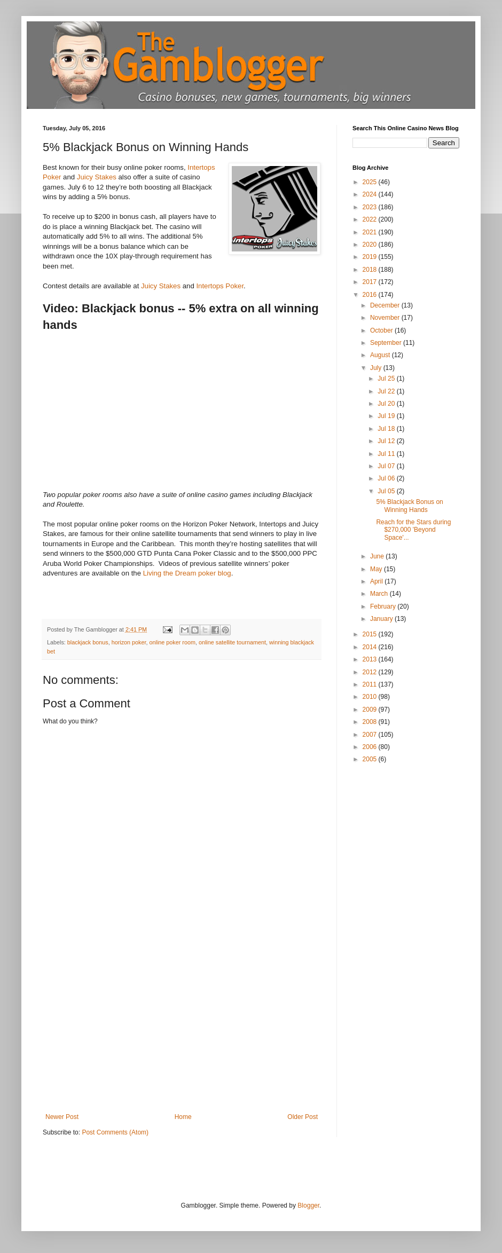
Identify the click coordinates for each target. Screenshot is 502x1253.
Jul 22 (387, 391)
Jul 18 (387, 428)
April (377, 581)
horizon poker (129, 642)
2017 (371, 282)
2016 (371, 294)
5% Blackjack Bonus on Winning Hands (409, 505)
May (377, 569)
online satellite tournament (232, 642)
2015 (371, 634)
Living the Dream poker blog (187, 573)
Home (183, 1117)
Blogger (308, 1205)
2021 (371, 232)
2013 (371, 659)
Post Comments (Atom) (115, 1132)
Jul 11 (387, 454)
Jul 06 (387, 478)
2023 (371, 207)
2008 (371, 722)
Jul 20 (387, 403)
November (386, 317)
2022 (371, 219)
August (381, 355)
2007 (371, 734)
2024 (371, 194)
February (383, 606)
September (386, 342)
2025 (371, 182)
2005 (371, 759)
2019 (371, 257)
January (382, 618)
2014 (371, 647)
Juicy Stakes (96, 177)
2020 (371, 244)
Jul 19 (387, 416)
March (380, 593)
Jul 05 (387, 491)
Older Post (302, 1117)
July (376, 368)
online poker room (172, 642)
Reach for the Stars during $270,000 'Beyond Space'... (413, 529)
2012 (371, 672)
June (378, 556)
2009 (371, 709)
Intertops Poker (220, 286)
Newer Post (62, 1117)
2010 (371, 696)
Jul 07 (387, 466)
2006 (371, 747)
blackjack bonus (87, 642)
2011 (371, 684)
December (386, 305)
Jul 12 (387, 441)
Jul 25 (387, 378)
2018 (371, 269)
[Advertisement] (181, 1033)
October (382, 330)
